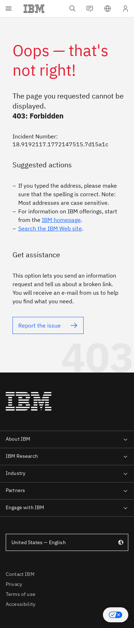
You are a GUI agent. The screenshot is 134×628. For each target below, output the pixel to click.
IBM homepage (61, 219)
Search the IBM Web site (50, 228)
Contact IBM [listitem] (20, 574)
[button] (115, 614)
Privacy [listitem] (14, 584)
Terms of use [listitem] (20, 594)
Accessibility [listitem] (20, 604)
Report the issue (39, 325)
